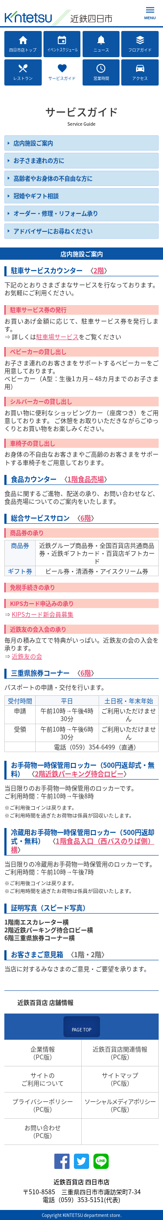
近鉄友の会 (27, 656)
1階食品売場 (85, 479)
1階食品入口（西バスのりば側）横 (82, 845)
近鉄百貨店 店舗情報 (45, 1002)
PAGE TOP (81, 1029)
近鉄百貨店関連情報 (120, 1053)
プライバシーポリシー (42, 1105)
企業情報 (42, 1053)
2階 (98, 270)
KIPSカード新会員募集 (42, 614)
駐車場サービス (57, 336)
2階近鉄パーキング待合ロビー (79, 774)
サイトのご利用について (42, 1079)
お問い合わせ (42, 1131)
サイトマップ (120, 1079)
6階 (85, 518)
